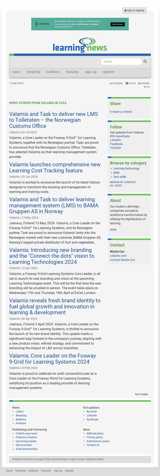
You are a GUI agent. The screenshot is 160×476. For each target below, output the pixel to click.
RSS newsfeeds (120, 136)
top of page (141, 394)
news (16, 72)
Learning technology (126, 168)
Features (21, 423)
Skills (116, 172)
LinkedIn (144, 83)
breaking (33, 72)
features (72, 72)
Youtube (115, 147)
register (108, 72)
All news (116, 185)
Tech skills (119, 176)
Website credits (95, 459)
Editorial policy (95, 433)
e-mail (131, 83)
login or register (134, 10)
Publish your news (26, 433)
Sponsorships (24, 444)
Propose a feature (26, 437)
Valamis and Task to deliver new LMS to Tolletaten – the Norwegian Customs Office (53, 120)
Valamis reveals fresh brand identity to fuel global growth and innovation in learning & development (55, 306)
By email (92, 411)
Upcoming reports (26, 441)
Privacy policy (95, 437)
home (9, 470)
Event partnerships (27, 448)
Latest (19, 411)
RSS (147, 86)
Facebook (116, 144)
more (113, 229)
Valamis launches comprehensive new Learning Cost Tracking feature (55, 167)
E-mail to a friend (121, 111)
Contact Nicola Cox (122, 260)
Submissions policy (98, 441)
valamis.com (118, 255)
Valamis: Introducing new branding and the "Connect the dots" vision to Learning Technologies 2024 (51, 256)
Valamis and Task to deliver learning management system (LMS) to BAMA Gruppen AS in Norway (54, 205)
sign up (90, 72)
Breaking (21, 415)
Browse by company (123, 182)
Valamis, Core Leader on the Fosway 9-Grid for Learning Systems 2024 (52, 359)
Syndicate (92, 419)
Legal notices (77, 459)
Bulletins (21, 419)
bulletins (53, 72)
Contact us (93, 444)
